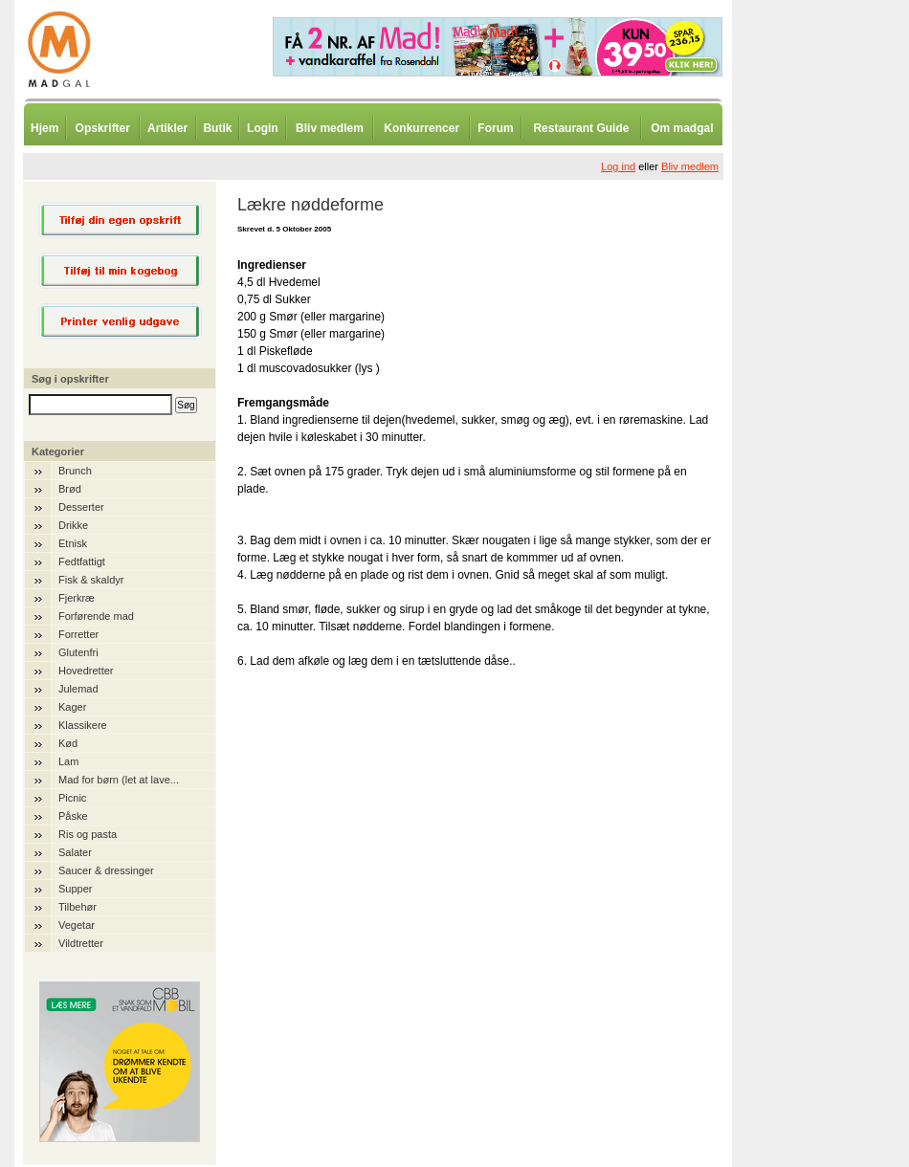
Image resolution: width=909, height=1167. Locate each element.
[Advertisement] (832, 473)
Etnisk (72, 543)
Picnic (72, 798)
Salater (75, 852)
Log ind (618, 166)
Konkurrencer (421, 128)
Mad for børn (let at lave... (118, 779)
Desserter (81, 507)
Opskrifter (103, 128)
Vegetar (76, 925)
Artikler (167, 128)
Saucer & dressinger (106, 870)
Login (262, 128)
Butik (217, 128)
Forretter (78, 634)
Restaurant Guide (581, 128)
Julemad (78, 688)
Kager (72, 707)
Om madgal (682, 128)
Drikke (73, 525)
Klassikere (82, 725)
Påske (73, 816)
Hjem (44, 128)
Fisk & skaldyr (90, 579)
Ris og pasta (87, 834)
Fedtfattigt (81, 561)
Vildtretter (80, 943)
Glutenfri (78, 652)
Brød (69, 489)
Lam (68, 761)
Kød (68, 743)
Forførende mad (96, 616)
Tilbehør (77, 907)
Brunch (75, 470)
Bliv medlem (330, 128)
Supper (75, 888)
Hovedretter (85, 670)
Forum (495, 128)
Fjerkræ (76, 598)
